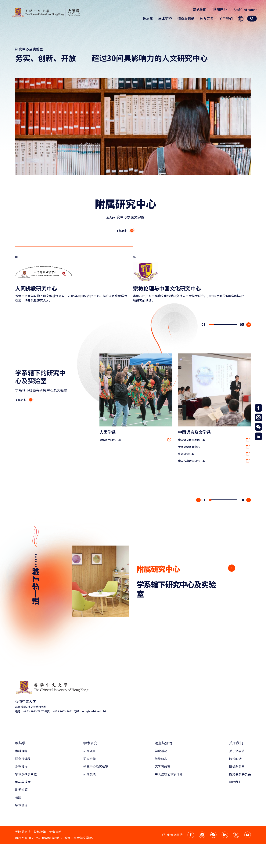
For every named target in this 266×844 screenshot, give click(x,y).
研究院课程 (23, 758)
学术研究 (90, 743)
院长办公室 (237, 766)
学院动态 (161, 758)
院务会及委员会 (240, 774)
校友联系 (207, 18)
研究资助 (89, 758)
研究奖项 (89, 774)
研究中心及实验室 (95, 766)
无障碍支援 (23, 831)
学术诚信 (21, 805)
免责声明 (55, 831)
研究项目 (89, 751)
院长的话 (235, 758)
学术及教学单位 (26, 774)
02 (189, 279)
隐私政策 (40, 831)
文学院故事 (162, 766)
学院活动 (161, 751)
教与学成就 (23, 782)
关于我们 (236, 743)
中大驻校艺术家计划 (169, 774)
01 (71, 279)
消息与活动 (163, 743)
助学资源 (21, 789)
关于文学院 (237, 751)
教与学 (20, 743)
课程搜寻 (21, 766)
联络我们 (235, 782)
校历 (18, 797)
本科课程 (21, 751)
